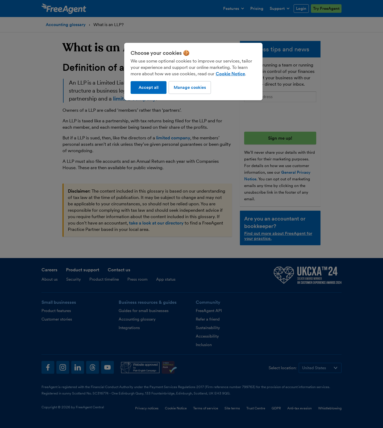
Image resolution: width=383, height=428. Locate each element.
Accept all (149, 87)
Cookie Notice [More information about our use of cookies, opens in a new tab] (230, 73)
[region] (193, 71)
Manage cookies (190, 87)
